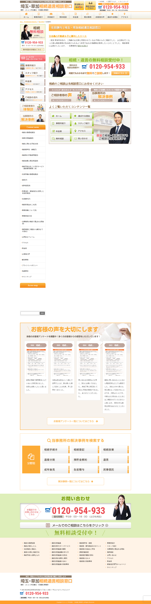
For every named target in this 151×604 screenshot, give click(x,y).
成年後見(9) (26, 185)
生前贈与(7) (26, 199)
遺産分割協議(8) (27, 138)
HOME (102, 1)
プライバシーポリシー (30, 265)
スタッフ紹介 (111, 546)
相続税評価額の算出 (86, 555)
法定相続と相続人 (30, 549)
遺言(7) (24, 180)
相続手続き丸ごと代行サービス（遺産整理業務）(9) (33, 167)
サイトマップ (124, 1)
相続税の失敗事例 (85, 561)
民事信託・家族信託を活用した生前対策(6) (33, 192)
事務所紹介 (111, 543)
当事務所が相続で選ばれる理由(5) (33, 222)
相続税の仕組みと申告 (87, 549)
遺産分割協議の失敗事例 (60, 564)
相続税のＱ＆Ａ (84, 558)
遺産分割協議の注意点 (59, 555)
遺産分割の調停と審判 (59, 558)
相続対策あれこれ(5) (29, 204)
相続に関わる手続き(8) (30, 144)
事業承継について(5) (29, 210)
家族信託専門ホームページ (116, 564)
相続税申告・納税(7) (29, 149)
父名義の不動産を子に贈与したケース (68, 36)
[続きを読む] (83, 46)
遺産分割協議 (56, 543)
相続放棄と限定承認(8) (30, 161)
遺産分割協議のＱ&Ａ (59, 561)
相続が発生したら (30, 546)
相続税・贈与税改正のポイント (90, 546)
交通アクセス (112, 1)
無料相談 (110, 552)
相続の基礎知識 (29, 543)
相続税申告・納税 (85, 543)
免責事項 (25, 271)
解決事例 (25, 260)
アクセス (25, 243)
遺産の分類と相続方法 (31, 552)
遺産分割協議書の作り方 (60, 552)
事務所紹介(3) (27, 216)
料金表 (24, 248)
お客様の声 (26, 254)
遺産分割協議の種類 (59, 549)
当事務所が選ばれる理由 (115, 549)
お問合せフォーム (28, 237)
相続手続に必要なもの (31, 555)
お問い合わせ (111, 555)
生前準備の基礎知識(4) (30, 174)
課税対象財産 (84, 552)
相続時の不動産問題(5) (30, 155)
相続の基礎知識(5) (28, 132)
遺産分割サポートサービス (61, 546)
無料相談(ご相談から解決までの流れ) (32, 230)
